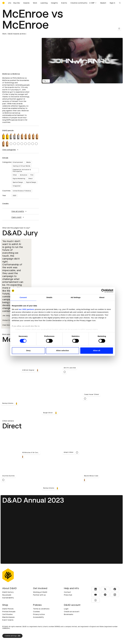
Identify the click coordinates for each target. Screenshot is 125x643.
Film (31, 175)
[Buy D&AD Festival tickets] (14, 3)
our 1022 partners (26, 309)
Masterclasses (8, 617)
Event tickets (8, 620)
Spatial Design (18, 182)
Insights (54, 3)
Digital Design (31, 182)
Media (28, 162)
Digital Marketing (19, 178)
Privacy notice (39, 614)
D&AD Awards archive (17, 34)
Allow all (96, 350)
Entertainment (18, 162)
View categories (10, 149)
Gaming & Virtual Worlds (21, 166)
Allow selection (62, 350)
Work (35, 3)
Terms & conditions (41, 609)
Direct (30, 178)
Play (46, 81)
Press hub (68, 595)
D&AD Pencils (8, 609)
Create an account (71, 611)
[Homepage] (3, 3)
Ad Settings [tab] (75, 297)
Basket (103, 3)
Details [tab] (49, 297)
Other (15, 175)
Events (64, 3)
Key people (6, 595)
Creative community (78, 3)
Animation (23, 175)
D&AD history (8, 592)
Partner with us (39, 595)
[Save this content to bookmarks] (119, 28)
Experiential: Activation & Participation (22, 170)
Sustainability (8, 598)
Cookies (36, 611)
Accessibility (38, 617)
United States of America (22, 191)
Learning (44, 3)
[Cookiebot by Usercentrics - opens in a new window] (103, 290)
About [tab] (101, 297)
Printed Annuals (8, 611)
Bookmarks (68, 614)
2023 (14, 195)
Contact (67, 592)
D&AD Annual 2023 (33, 500)
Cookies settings (12, 636)
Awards (26, 3)
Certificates (7, 614)
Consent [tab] (23, 297)
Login (66, 609)
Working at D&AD (40, 592)
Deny (28, 350)
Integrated (16, 186)
